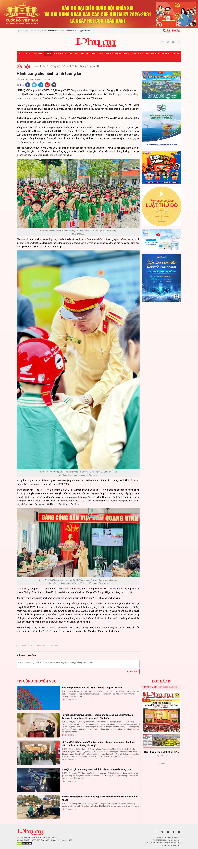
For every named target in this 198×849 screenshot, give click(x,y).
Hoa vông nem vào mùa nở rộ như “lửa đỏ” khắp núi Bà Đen (92, 687)
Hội (76, 53)
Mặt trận (38, 53)
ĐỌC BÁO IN (161, 681)
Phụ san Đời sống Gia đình (157, 53)
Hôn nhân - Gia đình (63, 53)
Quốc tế (175, 53)
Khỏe (94, 53)
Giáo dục (85, 53)
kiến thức (41, 646)
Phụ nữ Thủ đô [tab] (149, 687)
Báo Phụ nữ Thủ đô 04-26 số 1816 (161, 752)
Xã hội (48, 53)
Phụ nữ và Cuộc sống (133, 53)
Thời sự (27, 53)
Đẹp (101, 53)
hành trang (27, 646)
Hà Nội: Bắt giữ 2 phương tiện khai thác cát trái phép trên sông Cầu (96, 769)
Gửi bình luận (131, 671)
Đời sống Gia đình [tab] (168, 687)
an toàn (54, 646)
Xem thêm (161, 768)
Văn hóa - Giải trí (113, 53)
